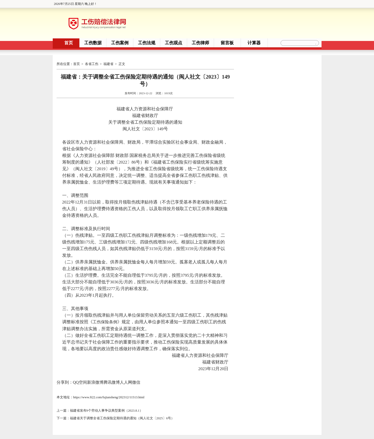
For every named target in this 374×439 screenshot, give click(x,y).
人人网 (126, 382)
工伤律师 (200, 42)
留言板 (227, 42)
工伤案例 (120, 42)
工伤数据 (93, 42)
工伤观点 (173, 42)
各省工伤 (91, 64)
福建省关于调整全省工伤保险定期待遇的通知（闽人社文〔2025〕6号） (122, 417)
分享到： (65, 382)
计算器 (254, 42)
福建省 (108, 64)
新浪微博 (95, 382)
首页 (68, 42)
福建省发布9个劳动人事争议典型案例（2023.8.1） (106, 410)
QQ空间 (80, 382)
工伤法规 (146, 42)
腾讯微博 (111, 382)
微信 (136, 382)
